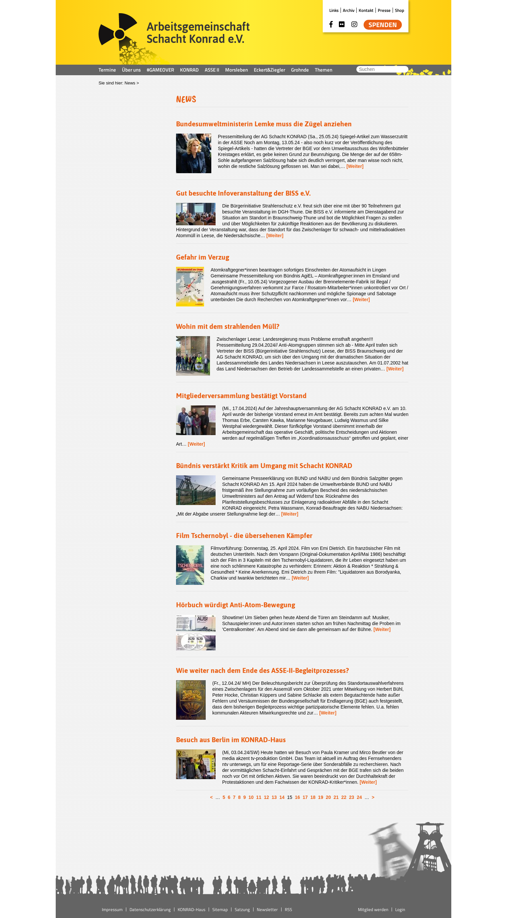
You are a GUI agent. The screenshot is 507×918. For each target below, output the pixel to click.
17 (305, 797)
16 (297, 797)
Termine (107, 70)
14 (282, 797)
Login (400, 909)
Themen (323, 70)
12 (266, 797)
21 (336, 797)
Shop (399, 10)
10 (251, 797)
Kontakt (366, 10)
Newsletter (267, 909)
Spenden (383, 25)
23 (351, 797)
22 (343, 797)
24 (359, 797)
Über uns (131, 70)
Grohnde (300, 70)
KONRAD (189, 70)
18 (312, 797)
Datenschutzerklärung (150, 909)
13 (274, 797)
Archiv (348, 10)
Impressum (112, 909)
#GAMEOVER (160, 70)
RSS (288, 909)
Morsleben (236, 70)
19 (320, 797)
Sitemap (220, 909)
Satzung (242, 909)
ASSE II (212, 70)
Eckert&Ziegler (269, 70)
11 (258, 797)
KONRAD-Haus (191, 909)
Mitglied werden (373, 909)
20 (328, 797)
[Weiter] (355, 166)
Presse (384, 10)
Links (334, 10)
